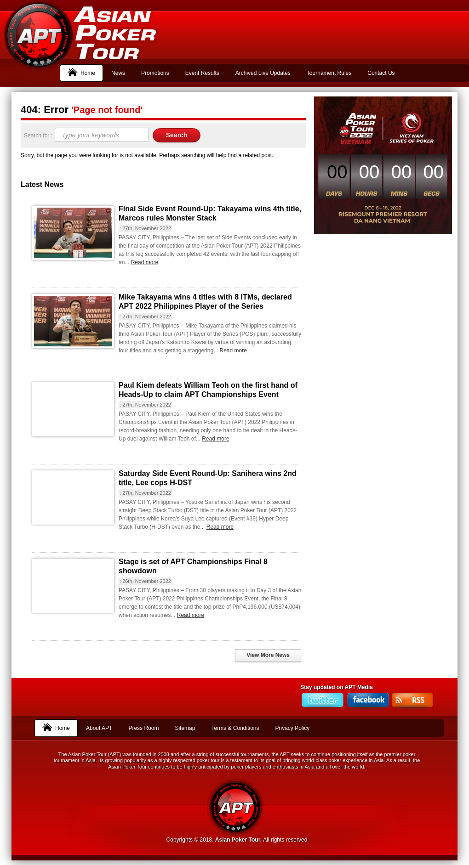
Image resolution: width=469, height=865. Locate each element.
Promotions (155, 73)
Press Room (143, 728)
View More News (268, 655)
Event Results (202, 73)
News (118, 73)
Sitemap (185, 728)
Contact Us (381, 73)
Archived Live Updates (263, 73)
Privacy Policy (292, 728)
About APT (99, 728)
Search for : (39, 135)
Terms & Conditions (235, 728)
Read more (144, 262)
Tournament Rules (329, 73)
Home (81, 72)
